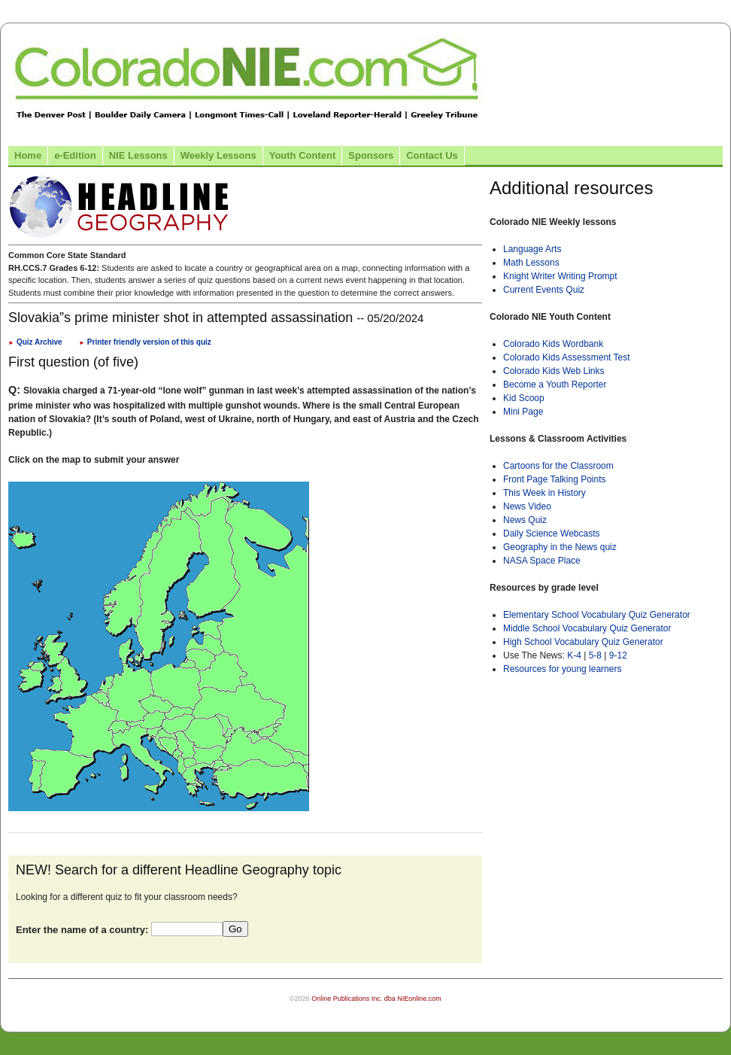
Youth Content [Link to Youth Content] (302, 155)
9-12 (618, 655)
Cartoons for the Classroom (558, 466)
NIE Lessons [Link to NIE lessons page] (138, 155)
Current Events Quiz (543, 289)
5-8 (597, 655)
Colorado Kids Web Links (554, 371)
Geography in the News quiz (560, 547)
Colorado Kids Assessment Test (566, 357)
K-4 (574, 655)
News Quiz (525, 520)
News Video (527, 506)
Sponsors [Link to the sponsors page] (370, 155)
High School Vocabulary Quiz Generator (583, 642)
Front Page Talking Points (554, 479)
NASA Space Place (542, 560)
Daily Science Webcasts (551, 533)
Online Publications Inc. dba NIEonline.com (376, 998)
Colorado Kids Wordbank (553, 344)
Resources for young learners (562, 669)
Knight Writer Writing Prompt (560, 276)
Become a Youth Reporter (554, 384)
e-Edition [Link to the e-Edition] (75, 155)
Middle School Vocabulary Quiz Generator (587, 628)
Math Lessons (531, 262)
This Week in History (544, 493)
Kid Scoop (523, 398)
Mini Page (523, 411)
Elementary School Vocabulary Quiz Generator (596, 615)
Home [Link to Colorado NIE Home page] (27, 155)
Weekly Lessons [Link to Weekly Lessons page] (218, 155)
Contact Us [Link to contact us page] (432, 155)
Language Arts (532, 249)
